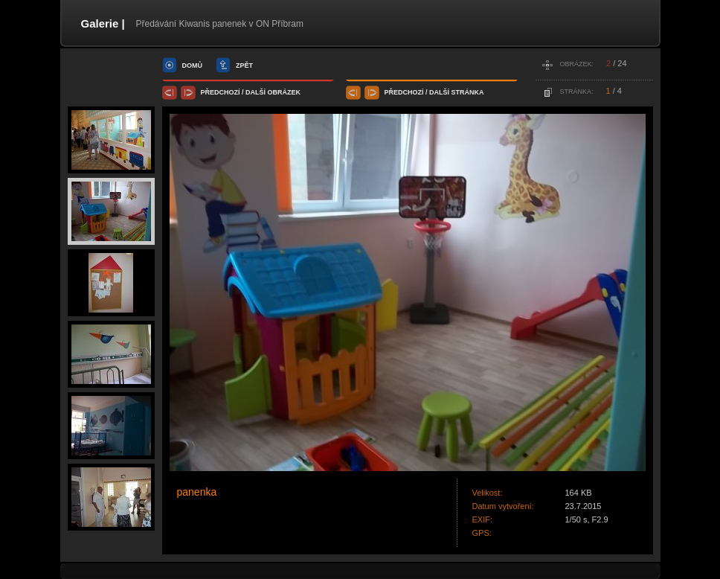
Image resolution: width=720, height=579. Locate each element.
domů (192, 65)
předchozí (220, 92)
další (255, 92)
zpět (244, 65)
